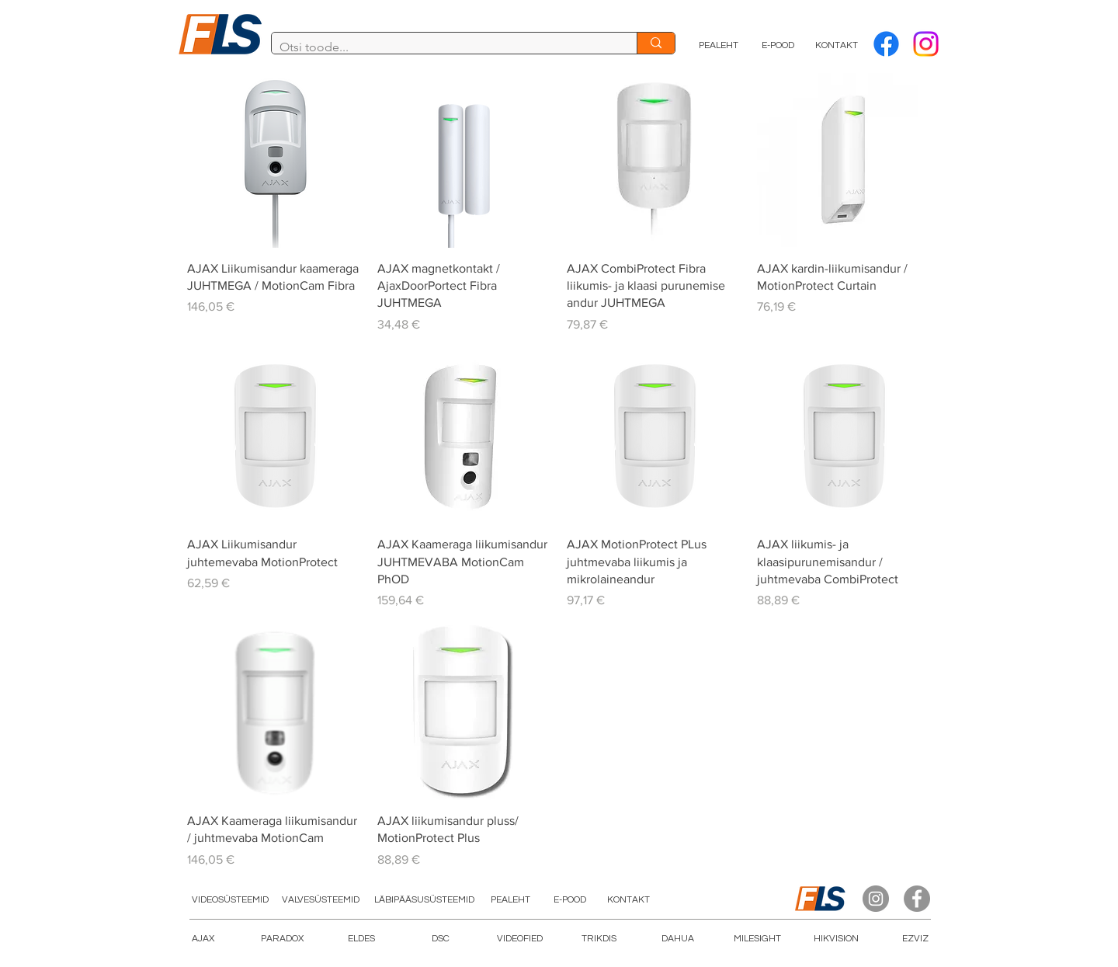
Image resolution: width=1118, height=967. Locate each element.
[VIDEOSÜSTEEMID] (230, 901)
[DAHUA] (677, 939)
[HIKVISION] (836, 939)
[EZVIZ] (915, 939)
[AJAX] (202, 939)
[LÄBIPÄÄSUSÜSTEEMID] (424, 901)
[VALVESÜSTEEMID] (320, 901)
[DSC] (440, 939)
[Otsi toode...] (442, 47)
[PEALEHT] (718, 45)
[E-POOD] (778, 45)
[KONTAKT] (836, 45)
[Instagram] (876, 898)
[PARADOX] (281, 939)
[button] (519, 939)
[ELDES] (361, 939)
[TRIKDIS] (598, 939)
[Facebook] (886, 44)
